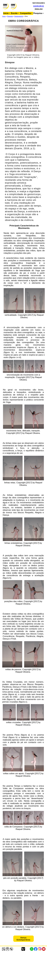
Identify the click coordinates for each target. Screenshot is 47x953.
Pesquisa (10, 16)
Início (4, 16)
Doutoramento (18, 16)
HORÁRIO (38, 6)
